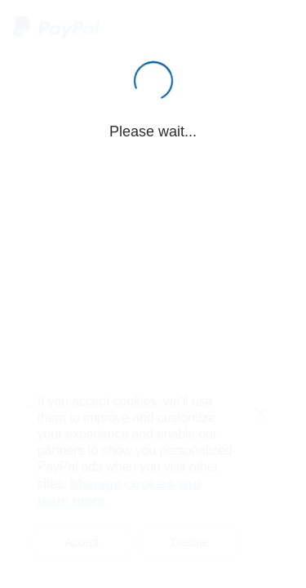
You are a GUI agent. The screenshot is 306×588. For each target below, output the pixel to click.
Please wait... (153, 131)
